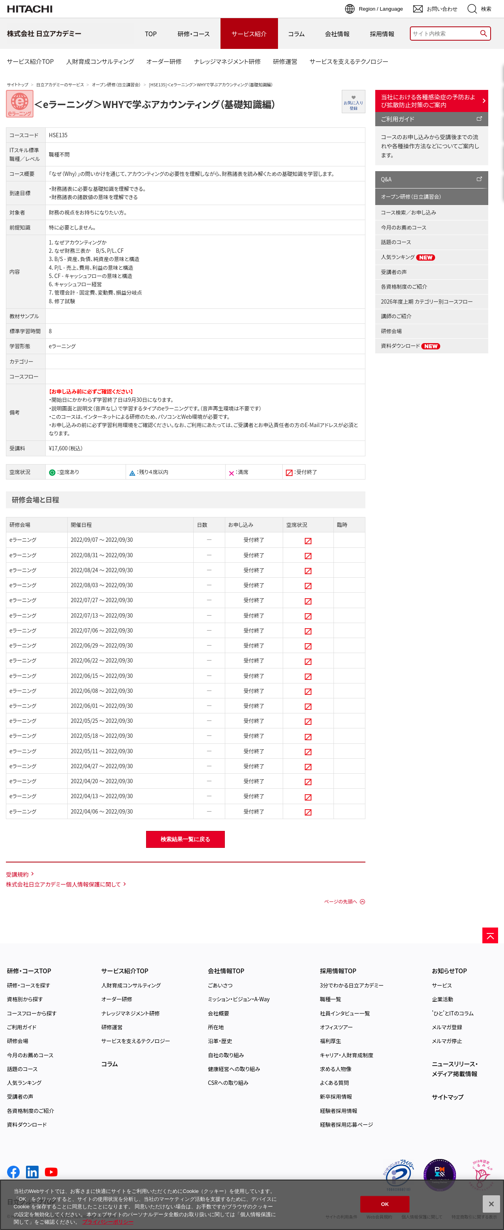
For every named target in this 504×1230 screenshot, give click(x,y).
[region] (252, 1205)
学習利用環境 (117, 425)
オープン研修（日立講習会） (116, 85)
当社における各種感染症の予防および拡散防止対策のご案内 (428, 100)
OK (385, 1204)
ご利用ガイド (398, 118)
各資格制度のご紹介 (404, 286)
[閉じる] (491, 1204)
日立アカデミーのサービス (60, 85)
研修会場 (391, 331)
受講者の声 (394, 272)
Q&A (386, 179)
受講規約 (17, 874)
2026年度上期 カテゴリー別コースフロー (427, 301)
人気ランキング (408, 257)
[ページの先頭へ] (490, 935)
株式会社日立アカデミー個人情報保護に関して (63, 884)
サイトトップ (17, 85)
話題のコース (396, 242)
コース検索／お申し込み (408, 212)
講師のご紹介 (396, 316)
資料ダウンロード (411, 346)
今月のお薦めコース (403, 227)
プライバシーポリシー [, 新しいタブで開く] (107, 1222)
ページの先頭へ (340, 901)
